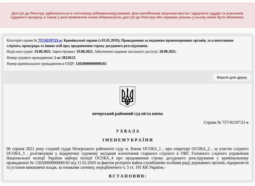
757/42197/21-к (50, 40)
